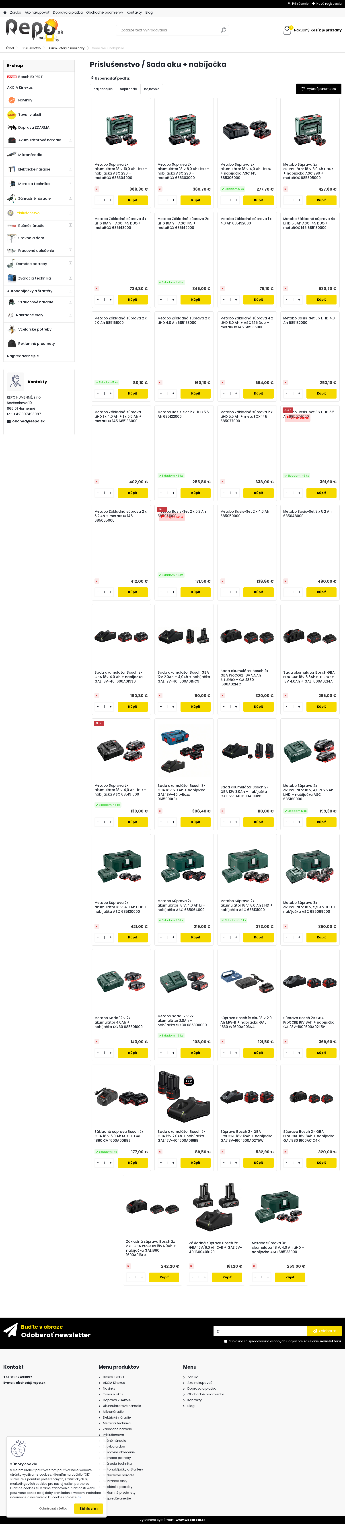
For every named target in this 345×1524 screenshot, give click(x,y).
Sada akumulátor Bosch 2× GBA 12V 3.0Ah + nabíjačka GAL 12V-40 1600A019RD (244, 791)
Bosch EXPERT (25, 76)
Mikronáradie (24, 154)
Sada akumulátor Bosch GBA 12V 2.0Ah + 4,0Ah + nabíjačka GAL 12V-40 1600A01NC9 (184, 677)
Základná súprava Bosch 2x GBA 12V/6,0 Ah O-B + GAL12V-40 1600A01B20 (215, 1247)
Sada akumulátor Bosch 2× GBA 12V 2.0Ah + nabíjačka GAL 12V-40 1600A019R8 (182, 1136)
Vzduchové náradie (30, 302)
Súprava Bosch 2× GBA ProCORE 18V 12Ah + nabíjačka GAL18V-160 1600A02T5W (246, 1136)
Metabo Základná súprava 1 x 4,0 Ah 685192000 (246, 221)
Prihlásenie (300, 3)
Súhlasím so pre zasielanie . (285, 1341)
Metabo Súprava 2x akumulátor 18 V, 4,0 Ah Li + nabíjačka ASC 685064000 (181, 905)
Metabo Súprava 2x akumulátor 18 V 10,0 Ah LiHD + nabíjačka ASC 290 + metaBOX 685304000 (120, 171)
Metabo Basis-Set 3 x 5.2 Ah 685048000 (307, 513)
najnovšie (151, 89)
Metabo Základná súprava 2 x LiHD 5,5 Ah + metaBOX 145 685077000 (246, 416)
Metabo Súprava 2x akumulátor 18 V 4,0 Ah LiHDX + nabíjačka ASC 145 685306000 (245, 171)
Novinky (19, 100)
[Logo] (34, 30)
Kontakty (134, 12)
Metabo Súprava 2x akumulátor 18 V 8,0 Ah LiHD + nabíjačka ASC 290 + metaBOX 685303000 (183, 171)
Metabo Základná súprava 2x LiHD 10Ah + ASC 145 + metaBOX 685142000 (183, 223)
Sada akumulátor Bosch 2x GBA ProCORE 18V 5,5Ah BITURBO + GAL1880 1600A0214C (244, 678)
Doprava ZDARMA (28, 127)
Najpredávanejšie (23, 356)
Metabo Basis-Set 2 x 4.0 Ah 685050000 (244, 513)
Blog (149, 12)
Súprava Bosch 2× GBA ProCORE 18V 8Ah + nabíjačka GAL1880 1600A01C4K (309, 1136)
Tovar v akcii (24, 114)
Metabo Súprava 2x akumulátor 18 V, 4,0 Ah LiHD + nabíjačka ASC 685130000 (120, 907)
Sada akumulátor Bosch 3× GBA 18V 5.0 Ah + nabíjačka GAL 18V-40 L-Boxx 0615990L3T (182, 792)
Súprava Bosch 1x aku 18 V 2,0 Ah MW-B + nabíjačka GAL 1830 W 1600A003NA (246, 1022)
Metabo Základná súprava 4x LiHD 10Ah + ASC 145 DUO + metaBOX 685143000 (120, 223)
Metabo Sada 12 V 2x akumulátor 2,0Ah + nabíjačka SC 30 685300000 (182, 1020)
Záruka (15, 12)
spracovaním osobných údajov (272, 1341)
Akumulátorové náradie (34, 140)
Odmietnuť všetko (53, 1508)
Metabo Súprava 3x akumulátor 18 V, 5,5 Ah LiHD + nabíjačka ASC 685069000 (309, 907)
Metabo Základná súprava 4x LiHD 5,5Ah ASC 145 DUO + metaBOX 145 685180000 (309, 223)
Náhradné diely (25, 315)
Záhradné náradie (29, 198)
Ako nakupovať (37, 12)
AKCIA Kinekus (20, 87)
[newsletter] (324, 1331)
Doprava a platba (68, 12)
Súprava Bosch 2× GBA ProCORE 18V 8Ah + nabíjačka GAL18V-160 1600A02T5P (309, 1022)
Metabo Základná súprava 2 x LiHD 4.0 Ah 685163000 (184, 320)
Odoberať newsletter (56, 1335)
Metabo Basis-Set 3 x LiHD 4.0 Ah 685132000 (309, 320)
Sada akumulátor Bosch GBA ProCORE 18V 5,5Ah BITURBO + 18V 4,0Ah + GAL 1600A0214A (309, 677)
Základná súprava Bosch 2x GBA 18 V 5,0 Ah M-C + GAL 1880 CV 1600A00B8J (118, 1136)
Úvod (10, 48)
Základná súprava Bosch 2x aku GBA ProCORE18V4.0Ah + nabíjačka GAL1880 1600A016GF (151, 1248)
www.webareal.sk (190, 1520)
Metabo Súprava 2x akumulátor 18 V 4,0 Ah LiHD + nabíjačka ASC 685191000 (120, 790)
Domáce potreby (27, 263)
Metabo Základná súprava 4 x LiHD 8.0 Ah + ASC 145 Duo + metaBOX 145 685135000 (246, 322)
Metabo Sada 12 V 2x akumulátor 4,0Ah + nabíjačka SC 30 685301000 (118, 1022)
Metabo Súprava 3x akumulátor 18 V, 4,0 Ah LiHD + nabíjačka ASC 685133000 (278, 1247)
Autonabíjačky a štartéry (29, 291)
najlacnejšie (103, 89)
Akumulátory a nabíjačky (66, 48)
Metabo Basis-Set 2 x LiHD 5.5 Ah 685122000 (183, 414)
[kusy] (104, 200)
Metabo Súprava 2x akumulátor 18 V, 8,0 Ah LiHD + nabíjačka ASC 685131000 (246, 905)
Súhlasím (89, 1508)
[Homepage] (4, 12)
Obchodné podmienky (104, 12)
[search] (223, 31)
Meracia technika (28, 184)
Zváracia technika (29, 278)
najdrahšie (128, 89)
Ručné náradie (25, 225)
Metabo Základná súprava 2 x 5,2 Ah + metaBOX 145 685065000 (120, 516)
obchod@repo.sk (28, 421)
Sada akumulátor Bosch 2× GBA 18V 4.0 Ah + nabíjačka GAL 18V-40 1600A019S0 (118, 677)
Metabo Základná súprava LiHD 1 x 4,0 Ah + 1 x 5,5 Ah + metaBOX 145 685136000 (118, 416)
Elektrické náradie (28, 169)
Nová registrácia (329, 3)
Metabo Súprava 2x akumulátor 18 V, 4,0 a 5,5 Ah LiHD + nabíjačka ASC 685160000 (308, 792)
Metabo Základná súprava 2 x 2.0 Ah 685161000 (120, 320)
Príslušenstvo (31, 48)
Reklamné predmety (31, 343)
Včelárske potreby (29, 329)
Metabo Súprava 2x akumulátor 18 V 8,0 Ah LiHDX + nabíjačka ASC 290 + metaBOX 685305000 (308, 171)
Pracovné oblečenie (30, 251)
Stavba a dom (25, 238)
